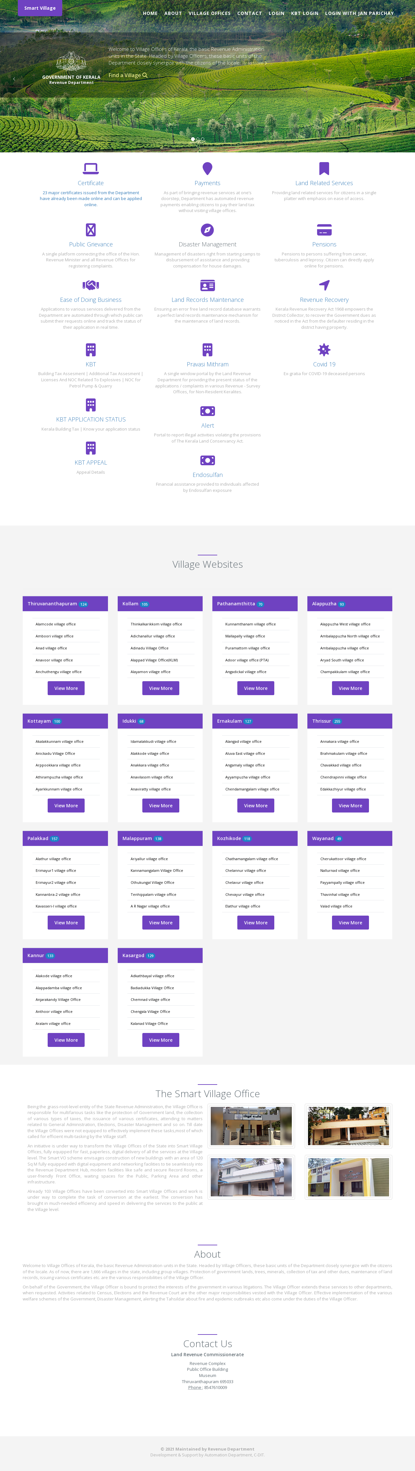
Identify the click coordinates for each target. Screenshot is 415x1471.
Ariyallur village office (149, 858)
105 (145, 604)
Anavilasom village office (152, 777)
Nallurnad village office (340, 870)
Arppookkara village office (58, 765)
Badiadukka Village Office (152, 987)
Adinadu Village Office (150, 648)
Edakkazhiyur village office (343, 789)
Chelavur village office (244, 882)
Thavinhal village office (340, 894)
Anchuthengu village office (59, 671)
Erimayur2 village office (56, 882)
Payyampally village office (342, 882)
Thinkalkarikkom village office (156, 624)
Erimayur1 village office (56, 870)
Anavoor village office (54, 660)
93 (342, 604)
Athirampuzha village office (59, 777)
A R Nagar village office (150, 906)
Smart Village (40, 8)
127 (248, 721)
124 (83, 604)
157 (54, 838)
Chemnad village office (150, 999)
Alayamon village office (151, 671)
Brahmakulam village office (343, 753)
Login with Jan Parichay (359, 13)
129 (150, 955)
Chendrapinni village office (343, 777)
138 (158, 838)
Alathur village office (53, 858)
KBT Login (305, 13)
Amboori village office (55, 636)
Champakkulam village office (345, 671)
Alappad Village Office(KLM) (154, 660)
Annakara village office (339, 741)
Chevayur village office (245, 894)
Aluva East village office (245, 753)
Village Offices (210, 13)
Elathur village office (242, 906)
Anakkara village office (150, 765)
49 (339, 838)
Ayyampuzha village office (247, 777)
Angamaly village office (245, 765)
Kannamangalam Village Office (157, 870)
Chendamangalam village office (252, 789)
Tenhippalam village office (153, 894)
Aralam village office (53, 1023)
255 (337, 721)
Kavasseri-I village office (56, 906)
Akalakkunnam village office (60, 741)
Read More (254, 63)
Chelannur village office (245, 870)
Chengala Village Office (150, 1011)
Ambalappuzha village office (344, 648)
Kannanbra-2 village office (58, 894)
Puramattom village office (247, 648)
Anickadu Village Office (55, 753)
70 (260, 604)
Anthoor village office (54, 1011)
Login (277, 13)
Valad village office (336, 906)
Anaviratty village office (151, 789)
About (173, 13)
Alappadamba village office (59, 987)
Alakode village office (54, 975)
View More (66, 688)
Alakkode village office (150, 753)
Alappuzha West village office (345, 624)
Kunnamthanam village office (250, 624)
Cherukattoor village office (343, 858)
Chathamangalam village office (251, 858)
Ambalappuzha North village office (350, 636)
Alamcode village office (56, 624)
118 (247, 838)
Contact (249, 13)
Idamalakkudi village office (153, 741)
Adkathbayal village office (152, 975)
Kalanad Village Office (149, 1023)
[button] (12, 76)
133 (50, 955)
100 (57, 721)
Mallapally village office (245, 636)
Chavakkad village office (341, 765)
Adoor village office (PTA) (246, 660)
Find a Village (128, 75)
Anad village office (51, 648)
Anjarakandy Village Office (58, 999)
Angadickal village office (246, 671)
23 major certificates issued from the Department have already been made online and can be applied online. (91, 199)
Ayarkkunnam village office (59, 789)
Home (150, 13)
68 (141, 721)
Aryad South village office (342, 660)
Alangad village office (243, 741)
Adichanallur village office (153, 636)
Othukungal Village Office (152, 882)
